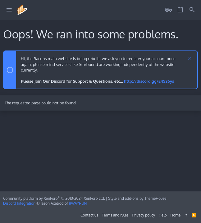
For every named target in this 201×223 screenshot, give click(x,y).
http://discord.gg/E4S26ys (149, 81)
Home (176, 215)
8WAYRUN (78, 203)
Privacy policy (143, 215)
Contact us (89, 215)
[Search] (192, 10)
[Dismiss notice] (189, 59)
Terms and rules (115, 215)
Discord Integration (19, 203)
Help (163, 215)
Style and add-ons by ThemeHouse (137, 198)
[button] (9, 10)
